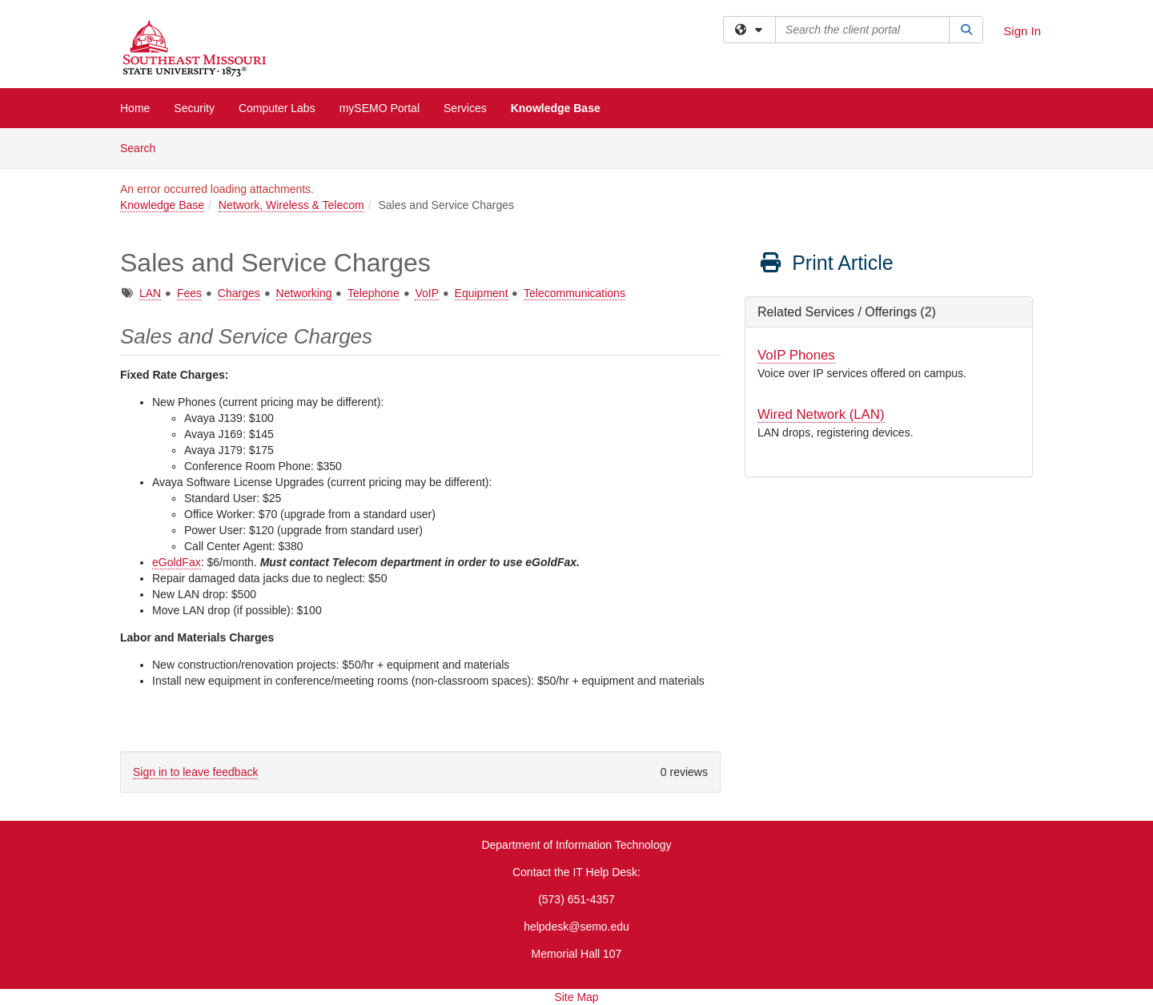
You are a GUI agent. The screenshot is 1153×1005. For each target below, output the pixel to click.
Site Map (576, 997)
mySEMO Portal (379, 108)
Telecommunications (574, 293)
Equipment (481, 293)
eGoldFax (176, 562)
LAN (150, 293)
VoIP (426, 293)
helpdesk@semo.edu (576, 926)
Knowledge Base (556, 108)
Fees (189, 293)
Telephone (374, 293)
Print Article (826, 262)
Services (465, 108)
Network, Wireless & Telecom (291, 205)
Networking (304, 293)
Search (143, 147)
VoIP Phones (796, 355)
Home (135, 108)
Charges (239, 293)
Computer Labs (277, 108)
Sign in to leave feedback (195, 772)
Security (194, 108)
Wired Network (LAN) (821, 414)
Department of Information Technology (576, 844)
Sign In (1022, 31)
